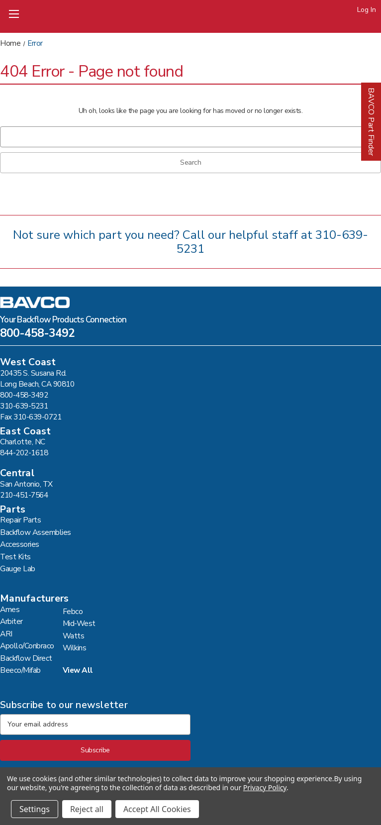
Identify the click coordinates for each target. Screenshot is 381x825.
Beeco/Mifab (20, 670)
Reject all (86, 809)
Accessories (19, 544)
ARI (6, 633)
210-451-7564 (24, 495)
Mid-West (79, 623)
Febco (73, 611)
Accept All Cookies (157, 809)
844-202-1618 (24, 452)
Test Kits (15, 556)
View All (78, 670)
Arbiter (11, 621)
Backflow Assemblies (35, 532)
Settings (34, 809)
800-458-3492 (37, 334)
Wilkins (75, 647)
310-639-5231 (24, 406)
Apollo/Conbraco (27, 645)
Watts (74, 635)
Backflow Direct (26, 658)
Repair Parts (20, 520)
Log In (366, 9)
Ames (9, 609)
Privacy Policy (264, 787)
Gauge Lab (17, 568)
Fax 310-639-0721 (30, 417)
